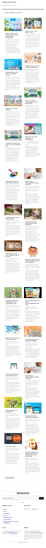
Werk (10, 187)
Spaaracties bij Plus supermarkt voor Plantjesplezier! (12, 302)
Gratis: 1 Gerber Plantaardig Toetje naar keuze (31, 102)
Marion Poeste (10, 221)
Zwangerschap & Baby (32, 190)
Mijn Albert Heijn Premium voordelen (31, 416)
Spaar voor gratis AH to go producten (12, 374)
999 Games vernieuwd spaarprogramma (32, 340)
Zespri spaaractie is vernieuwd (12, 411)
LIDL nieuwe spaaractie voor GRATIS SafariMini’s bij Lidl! (32, 302)
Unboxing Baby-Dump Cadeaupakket (12, 218)
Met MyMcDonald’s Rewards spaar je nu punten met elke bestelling (31, 454)
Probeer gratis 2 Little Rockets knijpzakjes (32, 66)
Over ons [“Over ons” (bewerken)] (5, 509)
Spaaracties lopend (14, 306)
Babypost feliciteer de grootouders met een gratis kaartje (32, 261)
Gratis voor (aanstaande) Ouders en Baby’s (32, 183)
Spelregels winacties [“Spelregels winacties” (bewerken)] (7, 517)
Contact (5, 511)
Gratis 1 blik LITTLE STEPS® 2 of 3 (31, 32)
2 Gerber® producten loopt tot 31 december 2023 (13, 144)
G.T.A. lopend (27, 143)
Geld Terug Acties (12, 41)
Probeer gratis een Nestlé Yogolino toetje (12, 74)
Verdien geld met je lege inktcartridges (12, 182)
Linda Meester (30, 141)
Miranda (9, 39)
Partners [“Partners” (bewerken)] (5, 515)
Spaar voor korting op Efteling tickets (13, 338)
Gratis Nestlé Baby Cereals (12, 109)
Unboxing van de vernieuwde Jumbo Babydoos (31, 223)
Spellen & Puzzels (28, 345)
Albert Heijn (38, 532)
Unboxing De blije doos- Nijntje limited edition (12, 255)
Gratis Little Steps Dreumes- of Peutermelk (31, 138)
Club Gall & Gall (11, 446)
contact (13, 533)
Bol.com (33, 532)
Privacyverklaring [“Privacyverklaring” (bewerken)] (7, 519)
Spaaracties (30, 189)
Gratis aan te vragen (9, 222)
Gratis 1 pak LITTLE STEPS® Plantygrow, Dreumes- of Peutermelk (12, 35)
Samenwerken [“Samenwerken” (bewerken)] (6, 513)
